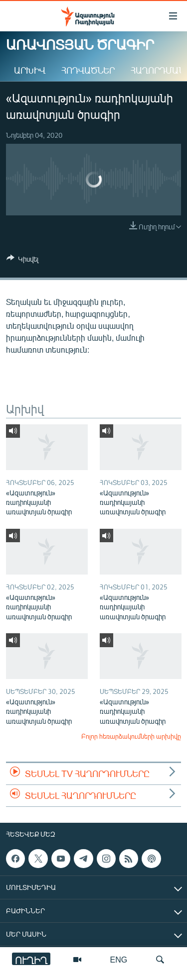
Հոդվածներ (88, 70)
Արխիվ (29, 70)
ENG (119, 959)
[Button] (22, 261)
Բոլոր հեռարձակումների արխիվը (131, 736)
